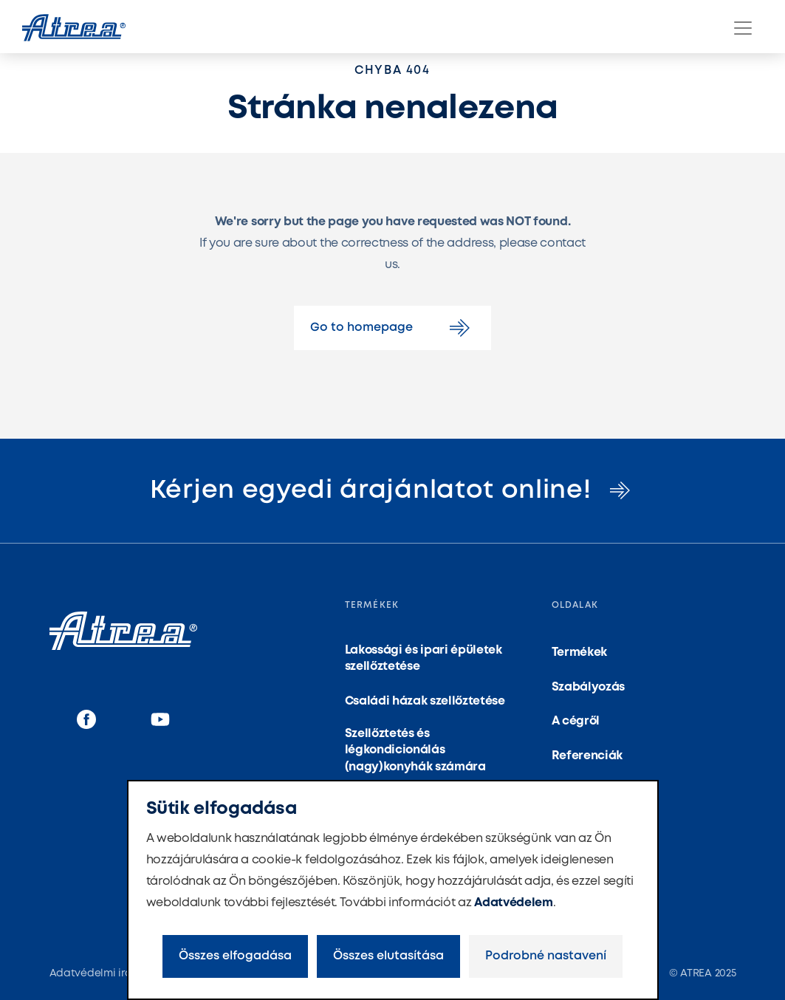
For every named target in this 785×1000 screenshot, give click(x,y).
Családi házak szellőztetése (425, 701)
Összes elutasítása (388, 956)
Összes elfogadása (235, 956)
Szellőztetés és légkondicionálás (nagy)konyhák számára (415, 750)
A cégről (576, 721)
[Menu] (743, 28)
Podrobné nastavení (545, 956)
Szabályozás (588, 687)
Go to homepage (392, 328)
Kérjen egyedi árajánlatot (392, 490)
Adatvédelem (513, 902)
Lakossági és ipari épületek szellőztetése (423, 658)
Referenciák (587, 755)
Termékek (579, 652)
